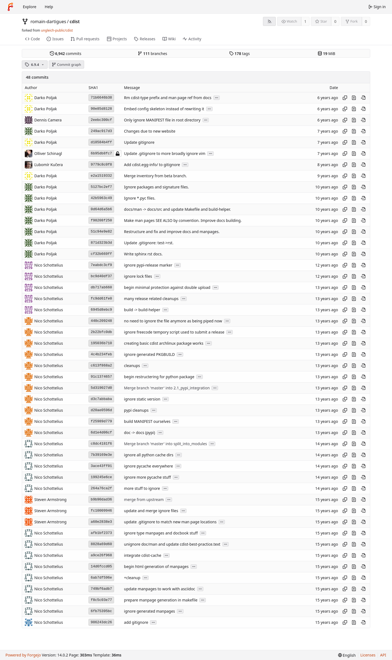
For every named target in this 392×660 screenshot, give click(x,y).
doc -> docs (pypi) (139, 432)
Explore (29, 6)
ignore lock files (138, 276)
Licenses (368, 655)
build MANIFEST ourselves (147, 421)
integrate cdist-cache (142, 555)
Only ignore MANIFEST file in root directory (162, 120)
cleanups (132, 365)
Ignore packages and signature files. (156, 187)
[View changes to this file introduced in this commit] (354, 98)
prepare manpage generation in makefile (161, 600)
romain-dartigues (48, 21)
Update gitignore (139, 142)
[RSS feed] (269, 21)
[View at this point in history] (363, 98)
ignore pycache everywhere (148, 466)
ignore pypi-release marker (148, 265)
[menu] (347, 655)
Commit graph (66, 64)
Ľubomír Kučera (48, 164)
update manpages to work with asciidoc (159, 588)
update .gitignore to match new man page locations (170, 521)
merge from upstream (144, 499)
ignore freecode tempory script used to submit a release (174, 332)
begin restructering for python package (159, 376)
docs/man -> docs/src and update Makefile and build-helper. (177, 209)
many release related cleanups (151, 298)
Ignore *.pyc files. (139, 198)
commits (65, 53)
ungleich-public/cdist (57, 30)
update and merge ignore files (151, 510)
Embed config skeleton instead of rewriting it (164, 108)
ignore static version (142, 399)
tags (239, 53)
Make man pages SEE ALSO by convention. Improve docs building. (183, 220)
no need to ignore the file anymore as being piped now (173, 320)
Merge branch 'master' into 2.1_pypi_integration (167, 387)
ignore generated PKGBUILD (149, 354)
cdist (75, 21)
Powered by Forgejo (23, 655)
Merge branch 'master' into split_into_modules (165, 443)
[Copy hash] (345, 98)
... (216, 97)
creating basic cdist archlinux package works (163, 343)
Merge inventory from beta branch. (155, 175)
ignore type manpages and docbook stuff (161, 533)
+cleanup (132, 577)
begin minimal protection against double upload (167, 287)
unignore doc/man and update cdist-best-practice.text (172, 544)
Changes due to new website (150, 131)
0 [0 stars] (335, 21)
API (383, 655)
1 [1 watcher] (305, 21)
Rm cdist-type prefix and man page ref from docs (168, 97)
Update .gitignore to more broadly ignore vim (165, 153)
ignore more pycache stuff (147, 477)
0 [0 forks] (366, 21)
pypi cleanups (136, 410)
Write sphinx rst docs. (143, 253)
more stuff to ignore (142, 488)
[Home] (10, 7)
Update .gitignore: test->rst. (149, 242)
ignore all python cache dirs (148, 454)
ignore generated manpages (149, 611)
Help (49, 6)
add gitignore (136, 622)
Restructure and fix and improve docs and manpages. (172, 231)
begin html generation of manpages (156, 566)
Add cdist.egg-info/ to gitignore (152, 164)
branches (152, 53)
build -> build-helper (142, 309)
